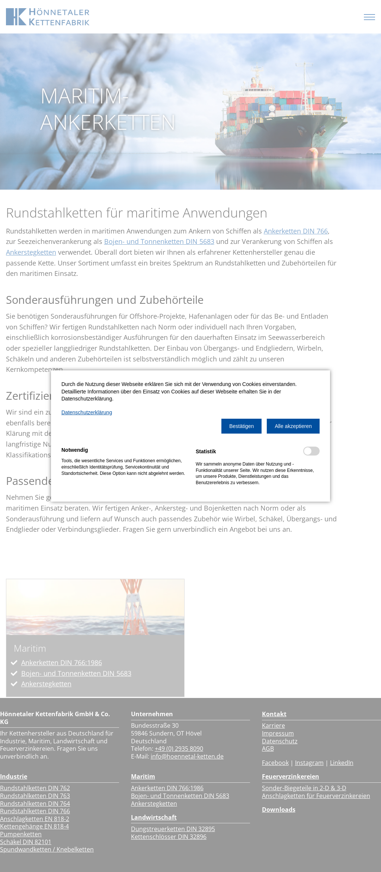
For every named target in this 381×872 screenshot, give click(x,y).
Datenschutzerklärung (86, 412)
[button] (241, 426)
